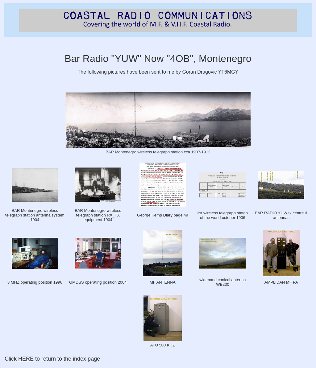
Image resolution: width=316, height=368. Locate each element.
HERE (26, 359)
